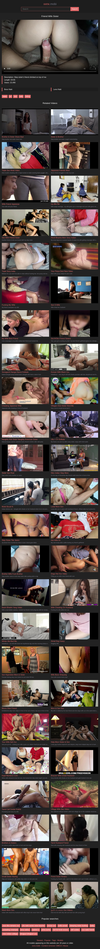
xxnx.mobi (36, 946)
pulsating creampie (10, 930)
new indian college (10, 934)
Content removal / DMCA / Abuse (55, 946)
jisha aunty (46, 930)
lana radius (25, 930)
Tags (54, 940)
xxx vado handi (88, 930)
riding (27, 96)
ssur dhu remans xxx (11, 926)
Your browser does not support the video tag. (50, 46)
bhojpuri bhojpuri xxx (28, 934)
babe (5, 96)
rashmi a (35, 930)
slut (15, 96)
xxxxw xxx (51, 926)
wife (21, 96)
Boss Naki (8, 89)
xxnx (49, 4)
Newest (40, 940)
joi (10, 96)
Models (60, 940)
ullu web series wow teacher (33, 926)
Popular (47, 940)
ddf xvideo (75, 930)
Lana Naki (57, 89)
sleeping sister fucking (79, 926)
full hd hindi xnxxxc (60, 930)
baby (92, 926)
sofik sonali (62, 926)
